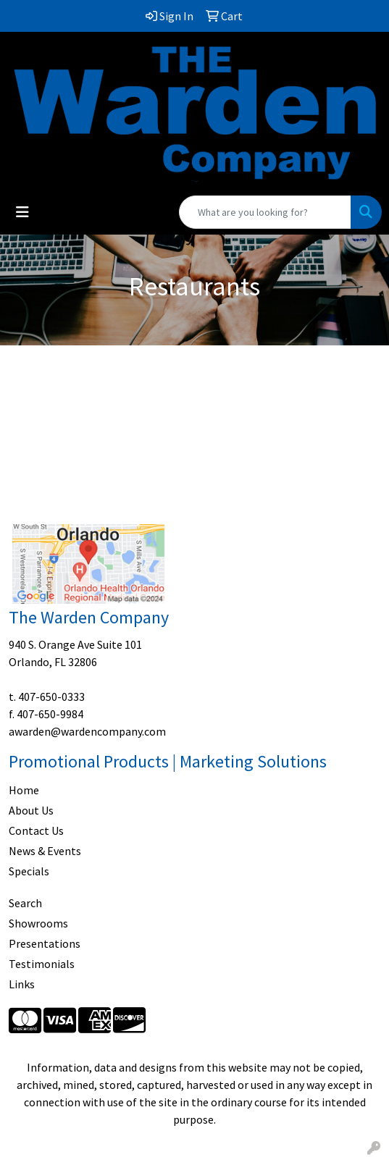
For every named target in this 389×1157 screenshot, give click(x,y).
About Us (31, 810)
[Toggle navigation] (22, 212)
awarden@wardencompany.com (87, 731)
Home (24, 790)
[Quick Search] (265, 212)
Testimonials (42, 963)
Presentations (44, 943)
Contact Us (36, 830)
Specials (29, 871)
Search (25, 903)
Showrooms (38, 923)
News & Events (45, 850)
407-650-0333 (51, 696)
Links (22, 984)
